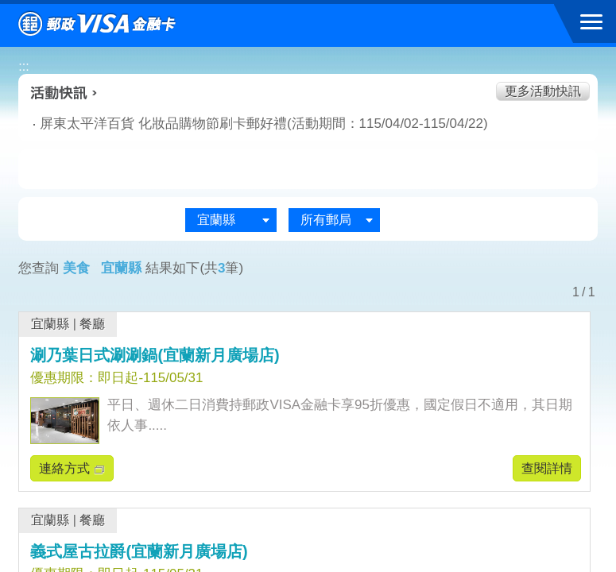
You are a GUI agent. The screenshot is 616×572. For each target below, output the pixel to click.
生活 (197, 170)
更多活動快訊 (543, 91)
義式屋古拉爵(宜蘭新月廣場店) (138, 551)
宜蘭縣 (50, 323)
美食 (85, 170)
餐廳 (92, 323)
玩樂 (419, 170)
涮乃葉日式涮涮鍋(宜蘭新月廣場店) (154, 355)
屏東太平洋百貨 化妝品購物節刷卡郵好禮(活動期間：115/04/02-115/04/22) (195, 123)
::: (23, 66)
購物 (308, 170)
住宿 (530, 170)
